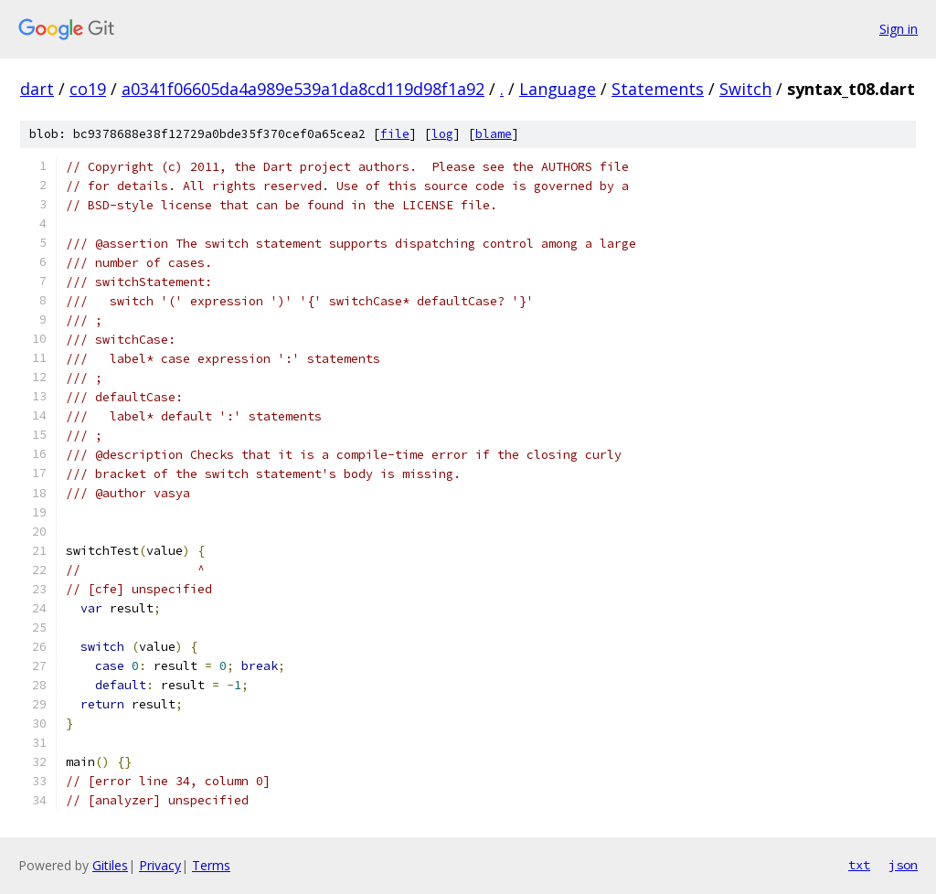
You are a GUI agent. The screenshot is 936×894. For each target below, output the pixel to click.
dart (37, 89)
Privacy (160, 865)
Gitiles (110, 865)
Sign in (898, 28)
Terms (211, 865)
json (903, 865)
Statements (658, 89)
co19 (87, 89)
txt (859, 865)
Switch (745, 89)
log (442, 134)
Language (557, 89)
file (395, 134)
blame (493, 134)
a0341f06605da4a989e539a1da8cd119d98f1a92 (303, 89)
